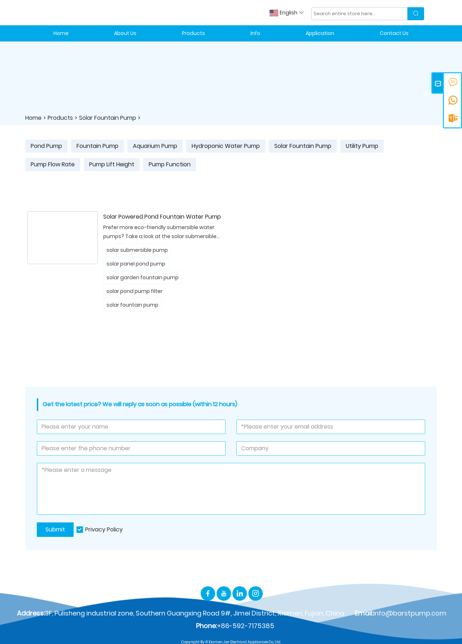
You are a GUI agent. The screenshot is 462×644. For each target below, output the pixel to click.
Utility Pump (362, 146)
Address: (31, 613)
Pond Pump (46, 146)
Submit (55, 529)
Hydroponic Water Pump (226, 146)
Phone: (206, 625)
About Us (125, 33)
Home (61, 33)
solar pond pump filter (134, 291)
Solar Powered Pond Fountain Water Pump (162, 217)
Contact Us (394, 33)
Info (255, 33)
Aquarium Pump (155, 146)
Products (193, 33)
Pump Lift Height (111, 164)
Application (320, 33)
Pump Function (170, 164)
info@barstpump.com (409, 613)
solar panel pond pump (135, 263)
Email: (364, 613)
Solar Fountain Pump (107, 118)
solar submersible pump (137, 250)
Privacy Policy (104, 529)
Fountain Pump (97, 146)
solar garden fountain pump (142, 277)
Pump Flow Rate (53, 164)
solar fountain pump (132, 304)
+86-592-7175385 (245, 625)
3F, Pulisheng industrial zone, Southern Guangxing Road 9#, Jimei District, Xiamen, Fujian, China (194, 613)
